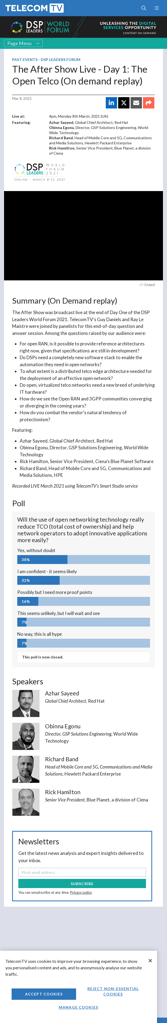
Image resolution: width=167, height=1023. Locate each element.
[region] (78, 987)
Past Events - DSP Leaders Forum (46, 59)
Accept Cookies (44, 994)
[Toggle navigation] (157, 8)
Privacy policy (81, 892)
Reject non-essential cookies (113, 991)
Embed (147, 285)
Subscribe (82, 883)
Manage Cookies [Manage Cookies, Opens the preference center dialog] (78, 1007)
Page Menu (23, 43)
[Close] (150, 961)
